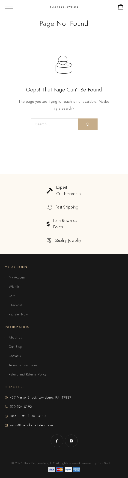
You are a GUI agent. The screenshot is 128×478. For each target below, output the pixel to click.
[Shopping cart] (120, 8)
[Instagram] (71, 441)
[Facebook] (57, 441)
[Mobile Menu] (9, 7)
